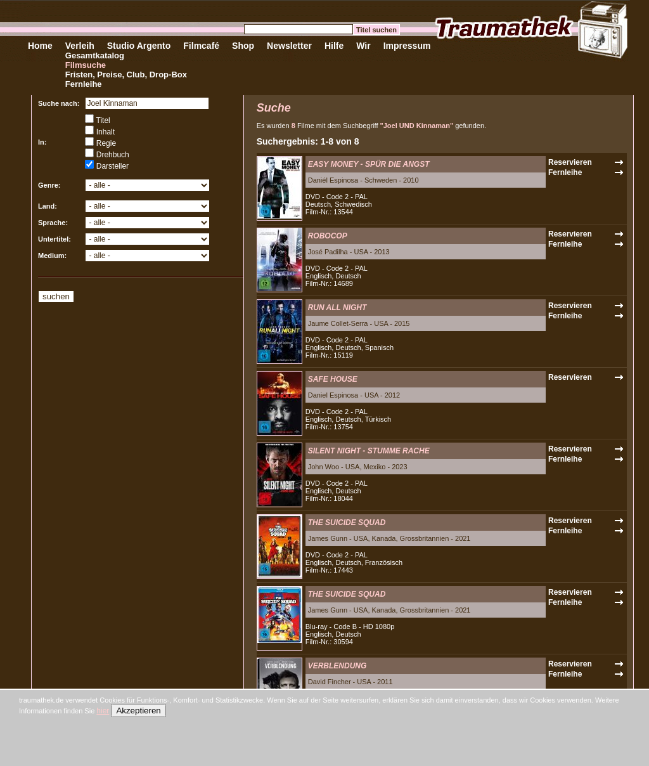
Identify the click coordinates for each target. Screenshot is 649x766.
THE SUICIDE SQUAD (347, 522)
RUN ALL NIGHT (337, 307)
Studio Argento (139, 46)
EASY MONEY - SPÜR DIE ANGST (369, 164)
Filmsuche (85, 65)
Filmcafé (201, 46)
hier (102, 710)
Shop (243, 46)
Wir (363, 46)
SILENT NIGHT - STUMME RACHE (369, 450)
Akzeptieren (138, 710)
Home (40, 46)
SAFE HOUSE (332, 379)
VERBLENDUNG (337, 665)
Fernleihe (83, 84)
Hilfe (334, 46)
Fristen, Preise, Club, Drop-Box (126, 74)
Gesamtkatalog (94, 55)
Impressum (407, 46)
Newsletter (289, 46)
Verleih (79, 46)
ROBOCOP (327, 235)
